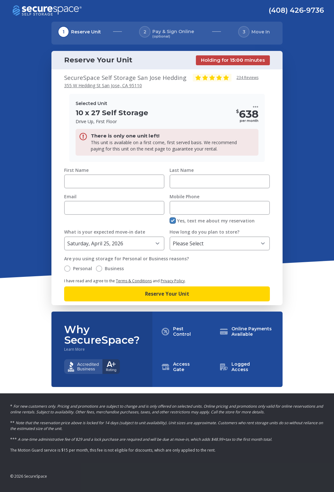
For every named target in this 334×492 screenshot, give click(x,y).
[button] (217, 349)
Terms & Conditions (134, 281)
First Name (76, 170)
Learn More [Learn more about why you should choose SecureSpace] (74, 349)
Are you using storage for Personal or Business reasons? (126, 259)
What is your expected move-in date (104, 232)
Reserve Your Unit (167, 294)
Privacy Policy (173, 281)
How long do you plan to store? (204, 232)
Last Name (182, 170)
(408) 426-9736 (296, 10)
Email (70, 196)
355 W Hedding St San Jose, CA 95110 (103, 85)
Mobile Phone (184, 196)
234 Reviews (247, 77)
